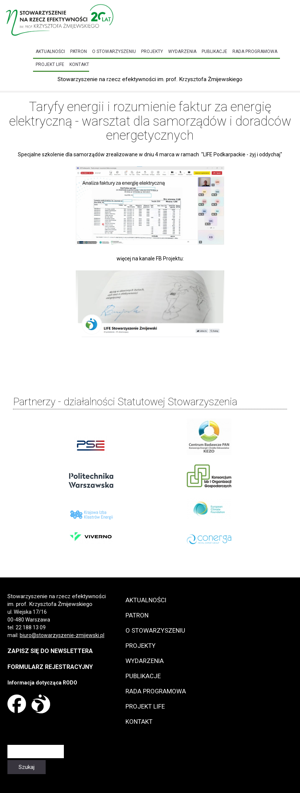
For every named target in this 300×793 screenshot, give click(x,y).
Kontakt (79, 64)
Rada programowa (254, 51)
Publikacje (214, 51)
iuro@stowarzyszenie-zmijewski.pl (63, 635)
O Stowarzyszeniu (114, 51)
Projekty (152, 51)
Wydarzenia (182, 51)
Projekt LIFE (50, 64)
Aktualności (50, 51)
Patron (78, 51)
